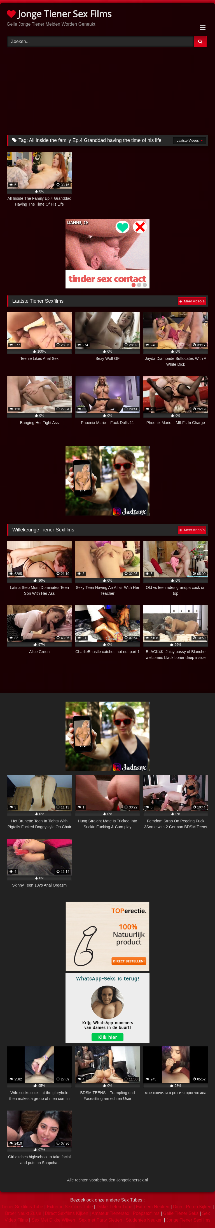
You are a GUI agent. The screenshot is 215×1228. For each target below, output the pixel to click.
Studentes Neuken (144, 1220)
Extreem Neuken (152, 1206)
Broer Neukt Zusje (23, 1213)
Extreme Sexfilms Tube (70, 1206)
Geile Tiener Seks (180, 1213)
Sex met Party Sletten (100, 1220)
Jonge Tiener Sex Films (59, 14)
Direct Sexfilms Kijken (66, 1213)
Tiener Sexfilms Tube (22, 1206)
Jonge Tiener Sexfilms (188, 1220)
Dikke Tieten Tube (114, 1206)
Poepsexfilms (146, 1213)
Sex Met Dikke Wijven (53, 1220)
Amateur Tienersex (110, 1213)
